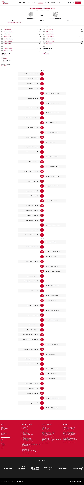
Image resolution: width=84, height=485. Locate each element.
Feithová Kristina (7, 43)
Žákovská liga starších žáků (27, 446)
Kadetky (2, 448)
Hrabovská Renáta (50, 29)
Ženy (2, 440)
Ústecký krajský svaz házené (68, 430)
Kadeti (2, 446)
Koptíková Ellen (7, 29)
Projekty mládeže (4, 428)
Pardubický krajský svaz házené (69, 434)
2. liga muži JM (24, 430)
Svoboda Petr (4, 58)
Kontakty (3, 434)
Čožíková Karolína (8, 41)
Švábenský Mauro (17, 22)
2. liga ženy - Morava (46, 429)
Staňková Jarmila (8, 48)
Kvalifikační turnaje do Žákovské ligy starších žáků (31, 444)
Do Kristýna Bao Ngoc (9, 31)
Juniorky (2, 443)
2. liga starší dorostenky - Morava (48, 433)
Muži (2, 439)
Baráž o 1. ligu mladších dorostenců (28, 450)
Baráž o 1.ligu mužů (25, 449)
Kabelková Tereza (8, 36)
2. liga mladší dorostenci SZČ (27, 443)
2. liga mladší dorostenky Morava (48, 437)
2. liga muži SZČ (25, 429)
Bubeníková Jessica (8, 50)
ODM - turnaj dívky (45, 443)
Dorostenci (3, 444)
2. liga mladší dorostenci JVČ (27, 441)
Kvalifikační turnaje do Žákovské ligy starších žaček (51, 439)
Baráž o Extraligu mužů (26, 448)
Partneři (2, 430)
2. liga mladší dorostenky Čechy (48, 435)
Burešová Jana (7, 46)
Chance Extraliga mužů (26, 426)
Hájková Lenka (4, 54)
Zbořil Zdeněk (46, 53)
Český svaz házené (5, 433)
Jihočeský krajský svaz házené (68, 428)
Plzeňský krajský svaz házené (68, 429)
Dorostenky (3, 445)
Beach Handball (4, 429)
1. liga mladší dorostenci (26, 438)
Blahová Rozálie (49, 31)
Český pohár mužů (25, 445)
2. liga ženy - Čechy (46, 428)
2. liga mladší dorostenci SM (27, 440)
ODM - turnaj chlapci (26, 452)
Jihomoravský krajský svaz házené (69, 437)
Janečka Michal (46, 50)
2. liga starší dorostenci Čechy (27, 434)
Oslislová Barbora (50, 36)
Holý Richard (4, 62)
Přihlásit (78, 2)
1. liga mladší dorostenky (47, 434)
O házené (3, 426)
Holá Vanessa (7, 34)
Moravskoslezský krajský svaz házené (70, 439)
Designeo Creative (78, 481)
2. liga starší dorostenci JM (27, 435)
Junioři (2, 442)
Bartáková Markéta (50, 41)
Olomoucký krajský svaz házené (69, 438)
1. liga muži (24, 427)
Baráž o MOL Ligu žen (46, 441)
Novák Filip (10, 22)
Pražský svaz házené (66, 426)
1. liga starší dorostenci (26, 433)
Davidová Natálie (49, 46)
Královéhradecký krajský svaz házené (70, 433)
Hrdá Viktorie (4, 65)
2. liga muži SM (24, 432)
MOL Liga (44, 426)
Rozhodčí (3, 432)
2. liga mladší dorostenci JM (27, 439)
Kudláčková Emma (8, 38)
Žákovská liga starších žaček (47, 440)
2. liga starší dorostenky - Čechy (48, 432)
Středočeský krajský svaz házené (69, 427)
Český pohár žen (45, 438)
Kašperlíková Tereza (50, 38)
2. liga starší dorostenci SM (27, 437)
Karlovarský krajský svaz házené (69, 441)
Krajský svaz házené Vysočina (68, 435)
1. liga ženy (44, 427)
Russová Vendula (49, 34)
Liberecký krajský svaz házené (68, 432)
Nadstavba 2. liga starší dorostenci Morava (30, 451)
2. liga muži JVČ (25, 428)
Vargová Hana (49, 43)
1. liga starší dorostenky (46, 430)
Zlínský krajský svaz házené (68, 440)
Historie (2, 427)
